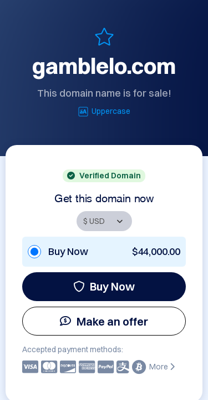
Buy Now (104, 286)
